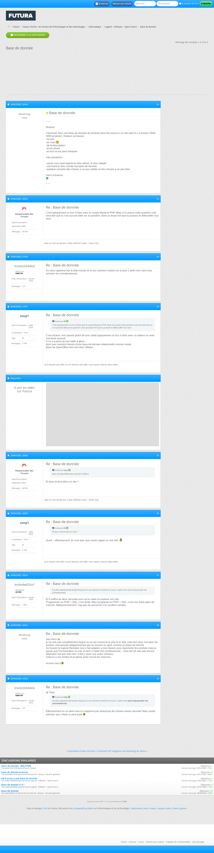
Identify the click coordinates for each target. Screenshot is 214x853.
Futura (124, 842)
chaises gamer (179, 808)
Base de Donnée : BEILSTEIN (16, 765)
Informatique (95, 26)
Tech (45, 808)
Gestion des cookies (155, 842)
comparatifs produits (83, 808)
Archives (132, 842)
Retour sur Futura (122, 3)
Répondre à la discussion (27, 35)
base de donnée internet (14, 772)
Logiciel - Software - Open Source (120, 26)
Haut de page (198, 842)
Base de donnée (10, 790)
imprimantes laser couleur (143, 808)
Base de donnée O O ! (12, 784)
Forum (16, 26)
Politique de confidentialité (178, 842)
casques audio (164, 808)
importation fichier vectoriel (81, 751)
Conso (141, 842)
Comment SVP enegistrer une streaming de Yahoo (121, 751)
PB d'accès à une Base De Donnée (19, 778)
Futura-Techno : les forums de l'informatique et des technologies (54, 26)
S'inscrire (101, 3)
